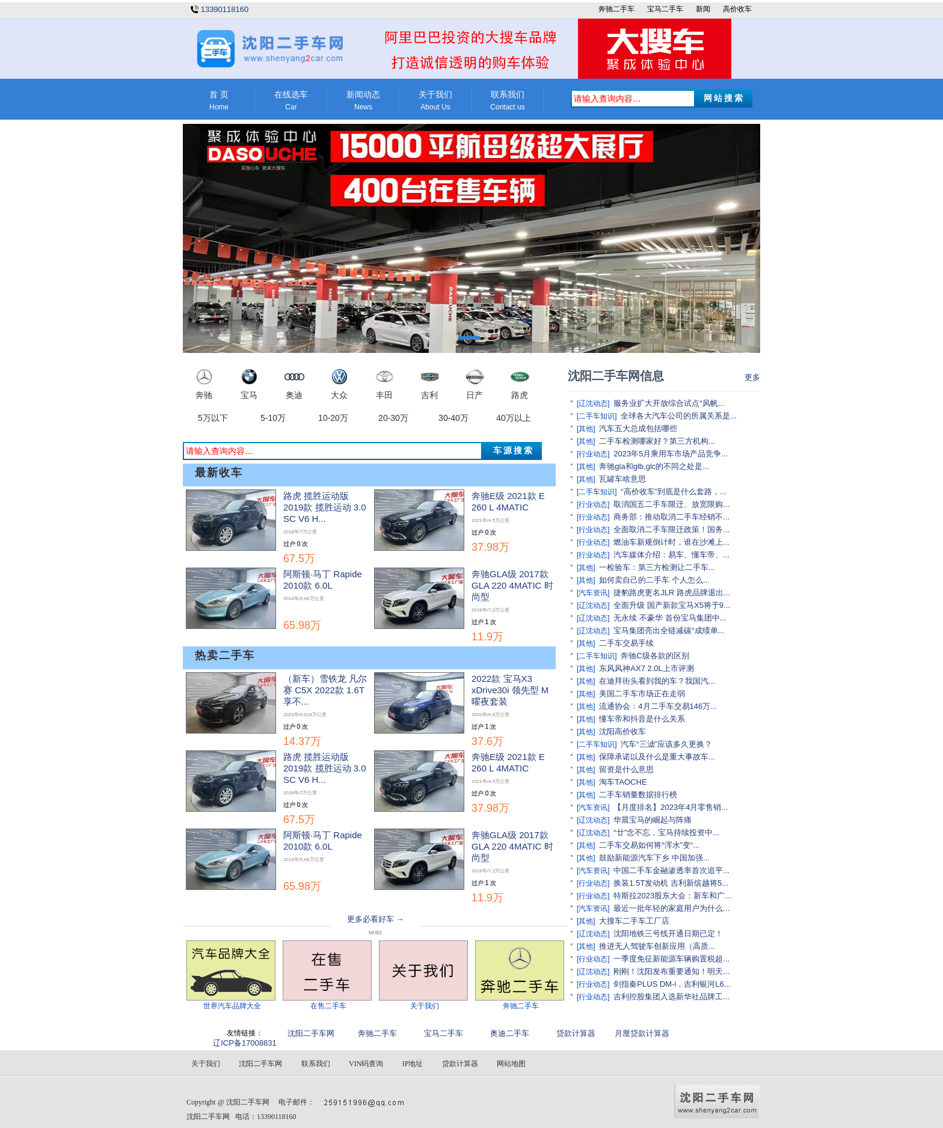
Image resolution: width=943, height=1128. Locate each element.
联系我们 (508, 100)
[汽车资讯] (593, 593)
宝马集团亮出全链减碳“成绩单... (668, 630)
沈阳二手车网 (310, 1033)
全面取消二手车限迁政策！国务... (671, 529)
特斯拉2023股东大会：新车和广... (672, 895)
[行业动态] (593, 454)
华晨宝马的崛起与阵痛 (652, 819)
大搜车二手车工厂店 (634, 920)
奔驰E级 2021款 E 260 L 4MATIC (508, 522)
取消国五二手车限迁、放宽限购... (671, 504)
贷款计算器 (575, 1033)
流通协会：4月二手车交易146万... (658, 706)
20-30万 (393, 418)
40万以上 (513, 418)
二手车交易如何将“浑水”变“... (649, 845)
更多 (752, 377)
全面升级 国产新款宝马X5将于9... (671, 605)
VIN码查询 (366, 1063)
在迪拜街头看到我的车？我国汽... (657, 680)
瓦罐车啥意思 (622, 478)
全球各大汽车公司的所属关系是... (679, 415)
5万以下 (213, 418)
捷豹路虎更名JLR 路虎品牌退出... (671, 592)
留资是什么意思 (626, 769)
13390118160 (225, 9)
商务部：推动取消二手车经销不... (671, 516)
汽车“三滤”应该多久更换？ (666, 744)
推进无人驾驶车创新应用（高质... (657, 946)
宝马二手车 (665, 9)
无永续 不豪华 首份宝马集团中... (669, 617)
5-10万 (273, 418)
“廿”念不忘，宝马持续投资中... (666, 832)
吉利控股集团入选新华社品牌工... (671, 996)
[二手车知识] (597, 416)
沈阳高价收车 (622, 731)
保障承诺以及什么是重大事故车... (657, 756)
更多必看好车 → (375, 919)
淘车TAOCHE (623, 781)
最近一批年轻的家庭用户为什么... (671, 908)
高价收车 (737, 9)
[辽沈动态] (593, 403)
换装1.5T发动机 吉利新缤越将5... (670, 882)
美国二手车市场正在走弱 (642, 693)
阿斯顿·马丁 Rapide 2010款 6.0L (322, 600)
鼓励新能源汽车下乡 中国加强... (654, 857)
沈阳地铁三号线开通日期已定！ (668, 933)
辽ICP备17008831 (245, 1042)
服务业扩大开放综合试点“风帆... (668, 403)
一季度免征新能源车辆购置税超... (671, 958)
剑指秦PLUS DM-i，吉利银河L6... (671, 984)
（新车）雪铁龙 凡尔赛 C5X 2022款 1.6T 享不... (325, 710)
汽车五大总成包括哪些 (638, 428)
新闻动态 (363, 100)
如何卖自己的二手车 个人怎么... (654, 579)
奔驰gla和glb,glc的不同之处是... (654, 466)
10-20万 (333, 418)
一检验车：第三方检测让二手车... (657, 567)
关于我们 (435, 100)
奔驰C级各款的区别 (655, 655)
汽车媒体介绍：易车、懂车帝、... (671, 554)
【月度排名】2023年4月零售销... (670, 807)
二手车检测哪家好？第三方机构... (657, 441)
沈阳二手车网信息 (616, 375)
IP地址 (412, 1063)
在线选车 (291, 100)
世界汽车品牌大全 (232, 1006)
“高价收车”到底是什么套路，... (673, 491)
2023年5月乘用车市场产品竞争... (670, 453)
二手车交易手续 (626, 643)
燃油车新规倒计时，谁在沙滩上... (671, 542)
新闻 (703, 9)
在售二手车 (328, 1006)
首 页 (219, 100)
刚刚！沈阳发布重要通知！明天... (671, 971)
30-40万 (453, 418)
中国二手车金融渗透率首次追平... (671, 870)
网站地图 (511, 1063)
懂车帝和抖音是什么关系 (642, 718)
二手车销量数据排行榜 (638, 794)
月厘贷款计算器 (642, 1033)
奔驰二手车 (616, 9)
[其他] (586, 429)
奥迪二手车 (509, 1033)
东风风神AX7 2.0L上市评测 (646, 668)
